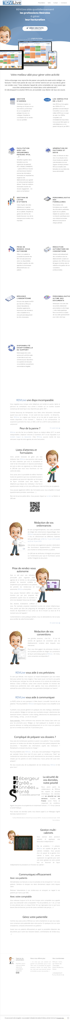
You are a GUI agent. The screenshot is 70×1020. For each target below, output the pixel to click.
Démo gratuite (35, 29)
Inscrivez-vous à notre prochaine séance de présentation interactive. (20, 967)
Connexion (64, 3)
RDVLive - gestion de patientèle (12, 3)
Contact (55, 3)
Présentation (41, 3)
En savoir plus (55, 428)
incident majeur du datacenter (20, 437)
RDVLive (21, 400)
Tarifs (49, 3)
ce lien (49, 496)
